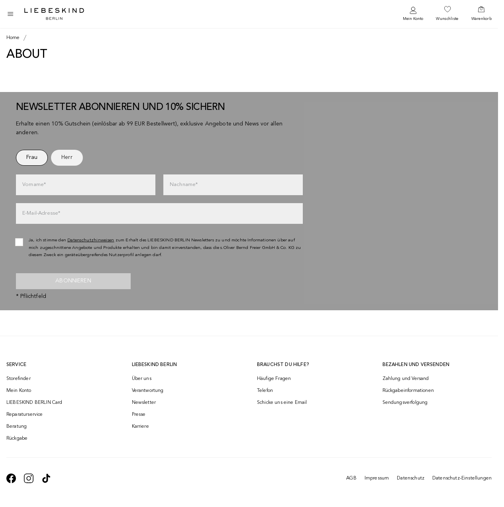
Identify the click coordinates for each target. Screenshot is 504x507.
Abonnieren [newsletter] (73, 281)
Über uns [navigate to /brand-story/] (141, 378)
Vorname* (34, 184)
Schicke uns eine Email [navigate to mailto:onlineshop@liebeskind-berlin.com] (282, 402)
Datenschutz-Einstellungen (462, 478)
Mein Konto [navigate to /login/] (18, 390)
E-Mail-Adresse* (41, 213)
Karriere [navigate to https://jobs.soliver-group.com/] (140, 426)
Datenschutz (410, 478)
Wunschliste (447, 19)
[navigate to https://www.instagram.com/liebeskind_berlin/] (28, 478)
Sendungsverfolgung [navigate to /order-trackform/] (405, 402)
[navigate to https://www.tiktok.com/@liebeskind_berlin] (46, 478)
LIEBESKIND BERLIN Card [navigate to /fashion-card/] (34, 402)
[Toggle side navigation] (10, 14)
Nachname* (184, 184)
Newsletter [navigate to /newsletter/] (144, 402)
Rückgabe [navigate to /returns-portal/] (16, 438)
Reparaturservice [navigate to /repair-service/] (24, 414)
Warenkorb (481, 19)
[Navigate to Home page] (54, 14)
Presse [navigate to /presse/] (139, 414)
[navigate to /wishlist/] (447, 14)
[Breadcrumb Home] (13, 37)
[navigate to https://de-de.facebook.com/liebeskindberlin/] (11, 478)
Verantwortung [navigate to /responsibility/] (148, 390)
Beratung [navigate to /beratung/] (16, 426)
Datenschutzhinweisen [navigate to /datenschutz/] (90, 240)
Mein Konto (413, 19)
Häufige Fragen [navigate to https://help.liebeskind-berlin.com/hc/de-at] (274, 378)
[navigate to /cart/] (481, 14)
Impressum (377, 478)
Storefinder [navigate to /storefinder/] (18, 378)
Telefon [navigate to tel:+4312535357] (265, 390)
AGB (351, 478)
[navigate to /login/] (413, 14)
